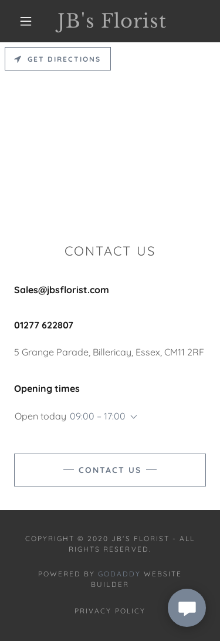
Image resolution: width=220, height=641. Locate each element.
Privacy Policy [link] (110, 610)
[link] (112, 21)
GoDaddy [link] (119, 573)
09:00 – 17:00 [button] (98, 416)
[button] (26, 21)
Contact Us (110, 470)
